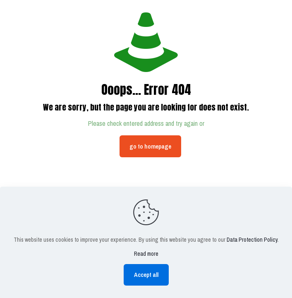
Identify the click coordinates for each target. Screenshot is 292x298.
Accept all (146, 274)
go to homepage (150, 146)
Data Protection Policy (252, 239)
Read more (146, 253)
